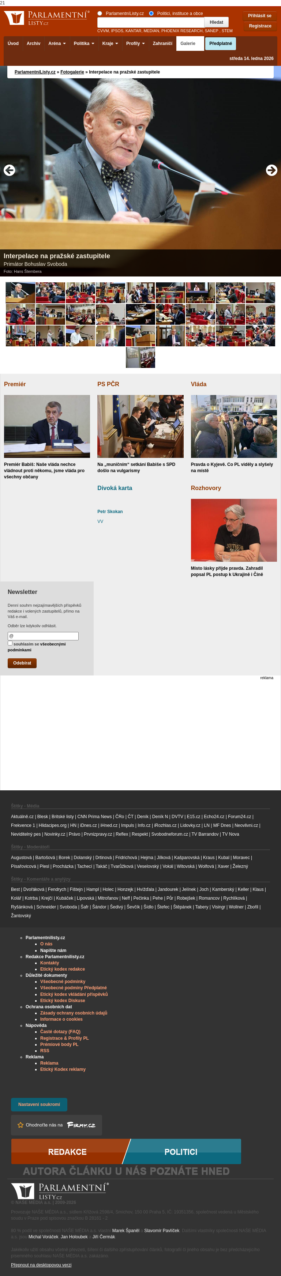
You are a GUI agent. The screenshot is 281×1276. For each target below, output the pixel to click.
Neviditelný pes (26, 834)
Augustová (21, 857)
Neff (126, 898)
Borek (64, 857)
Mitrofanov (108, 898)
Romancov (209, 898)
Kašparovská (186, 857)
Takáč (101, 866)
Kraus (208, 857)
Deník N (160, 816)
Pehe (158, 898)
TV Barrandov (204, 834)
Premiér (15, 384)
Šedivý (116, 907)
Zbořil (252, 907)
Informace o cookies (61, 1019)
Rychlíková (234, 898)
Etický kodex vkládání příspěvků (74, 994)
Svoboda (68, 907)
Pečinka (141, 898)
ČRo (119, 816)
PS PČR (108, 384)
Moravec (241, 857)
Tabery (201, 907)
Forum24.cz (239, 816)
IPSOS (117, 31)
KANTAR (133, 31)
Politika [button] (84, 43)
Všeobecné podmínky (62, 981)
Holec (108, 889)
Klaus (257, 889)
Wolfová (206, 866)
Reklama (49, 1063)
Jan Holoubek (74, 1236)
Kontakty (49, 963)
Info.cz (144, 825)
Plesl (44, 866)
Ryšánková (22, 907)
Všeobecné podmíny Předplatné (73, 987)
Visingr (218, 907)
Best (15, 889)
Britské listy (63, 816)
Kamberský (223, 889)
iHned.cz (109, 825)
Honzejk (125, 889)
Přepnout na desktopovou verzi (41, 1265)
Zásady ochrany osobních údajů (73, 1013)
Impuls (127, 825)
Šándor (99, 907)
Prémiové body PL (59, 1044)
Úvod (13, 43)
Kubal (223, 857)
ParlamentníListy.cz (120, 13)
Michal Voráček (43, 1236)
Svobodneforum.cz (169, 834)
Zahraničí (162, 43)
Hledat (216, 22)
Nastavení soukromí (39, 1104)
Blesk (42, 816)
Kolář (16, 898)
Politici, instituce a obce (176, 13)
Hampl (92, 889)
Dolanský (83, 857)
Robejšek (186, 898)
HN (73, 825)
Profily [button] (135, 43)
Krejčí (47, 898)
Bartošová (45, 857)
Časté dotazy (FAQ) (60, 1031)
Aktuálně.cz (22, 816)
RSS (44, 1050)
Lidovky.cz (190, 825)
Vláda (199, 384)
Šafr (84, 907)
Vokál (167, 866)
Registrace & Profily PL (64, 1038)
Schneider (46, 907)
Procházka (63, 866)
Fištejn (76, 889)
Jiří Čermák (104, 1236)
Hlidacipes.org (53, 825)
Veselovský (148, 866)
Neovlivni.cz (246, 825)
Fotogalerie (72, 72)
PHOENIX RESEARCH (182, 31)
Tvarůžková (121, 866)
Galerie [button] (190, 43)
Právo (74, 834)
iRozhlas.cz (165, 825)
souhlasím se (37, 646)
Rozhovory (206, 488)
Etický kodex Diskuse (62, 1000)
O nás (46, 943)
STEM (227, 31)
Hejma (146, 857)
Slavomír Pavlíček (161, 1230)
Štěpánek (182, 907)
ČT (131, 816)
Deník (143, 816)
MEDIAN (151, 31)
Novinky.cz (54, 834)
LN (207, 825)
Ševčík (133, 907)
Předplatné (220, 43)
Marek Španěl (125, 1230)
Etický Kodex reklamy (63, 1069)
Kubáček (64, 898)
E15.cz (194, 816)
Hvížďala (145, 889)
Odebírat (22, 663)
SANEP (211, 31)
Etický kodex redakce (62, 969)
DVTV (177, 816)
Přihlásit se (259, 15)
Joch (204, 889)
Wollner (236, 907)
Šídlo (148, 907)
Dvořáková (33, 889)
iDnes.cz (88, 825)
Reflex (122, 834)
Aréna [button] (56, 43)
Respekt (140, 834)
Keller (243, 889)
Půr (169, 898)
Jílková (164, 857)
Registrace (260, 26)
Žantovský (21, 915)
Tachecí (84, 866)
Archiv (33, 43)
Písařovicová (23, 866)
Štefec (163, 907)
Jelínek (189, 889)
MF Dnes (222, 825)
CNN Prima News (94, 816)
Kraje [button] (110, 43)
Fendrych (57, 889)
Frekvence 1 (23, 825)
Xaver (223, 866)
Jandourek (168, 889)
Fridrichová (126, 857)
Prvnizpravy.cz (98, 834)
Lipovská (85, 898)
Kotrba (31, 898)
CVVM (103, 31)
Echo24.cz (214, 816)
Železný (240, 866)
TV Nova (230, 834)
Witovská (186, 866)
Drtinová (103, 857)
